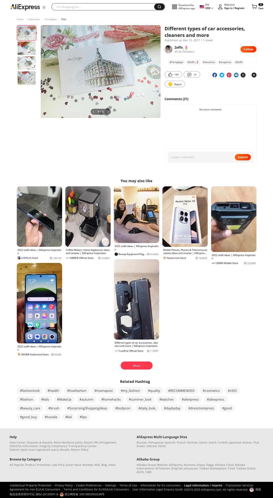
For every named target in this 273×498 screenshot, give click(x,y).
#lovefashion (76, 390)
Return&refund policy (68, 442)
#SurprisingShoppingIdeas (87, 408)
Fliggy (210, 465)
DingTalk (177, 468)
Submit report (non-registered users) (34, 450)
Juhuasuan (191, 468)
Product (30, 465)
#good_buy (28, 417)
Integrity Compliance (53, 446)
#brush (53, 408)
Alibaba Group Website (152, 465)
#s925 (232, 390)
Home (20, 19)
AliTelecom (162, 468)
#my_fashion (130, 390)
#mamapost (103, 390)
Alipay (201, 465)
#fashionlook (30, 390)
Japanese (235, 442)
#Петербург (176, 62)
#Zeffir (239, 62)
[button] (44, 7)
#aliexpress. (216, 399)
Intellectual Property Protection (31, 485)
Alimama (190, 465)
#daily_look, (147, 408)
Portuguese (156, 442)
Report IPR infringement (100, 442)
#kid (68, 417)
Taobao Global (245, 468)
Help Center (18, 442)
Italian (203, 442)
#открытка (225, 62)
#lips (83, 417)
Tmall (231, 468)
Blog (104, 465)
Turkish (223, 442)
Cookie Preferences (89, 485)
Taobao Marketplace (212, 468)
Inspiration (34, 19)
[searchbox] (104, 6)
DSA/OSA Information (24, 446)
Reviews (87, 465)
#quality (154, 390)
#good (227, 408)
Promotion (44, 465)
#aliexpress (190, 399)
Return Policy (79, 450)
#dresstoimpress (201, 408)
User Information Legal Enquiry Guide (157, 489)
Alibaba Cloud (224, 465)
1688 (148, 472)
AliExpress (176, 465)
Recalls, (65, 450)
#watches (166, 399)
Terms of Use (128, 485)
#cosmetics (211, 390)
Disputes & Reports (40, 442)
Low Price (58, 465)
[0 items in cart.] (257, 7)
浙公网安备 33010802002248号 (82, 494)
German (192, 442)
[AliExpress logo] (25, 7)
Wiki (97, 465)
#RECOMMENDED (181, 390)
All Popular (17, 465)
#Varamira (209, 62)
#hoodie (51, 417)
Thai (256, 442)
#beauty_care (30, 408)
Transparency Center (82, 446)
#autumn (86, 399)
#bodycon (122, 408)
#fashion (26, 399)
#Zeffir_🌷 (193, 62)
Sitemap (110, 485)
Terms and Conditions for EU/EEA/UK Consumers (96, 489)
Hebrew (151, 446)
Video (112, 465)
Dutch (213, 442)
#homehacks (111, 399)
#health (53, 390)
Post (63, 19)
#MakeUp (64, 399)
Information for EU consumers (160, 485)
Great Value (73, 465)
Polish (162, 446)
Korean (247, 442)
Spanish (170, 442)
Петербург (51, 19)
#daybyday (172, 408)
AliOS (140, 472)
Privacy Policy (64, 485)
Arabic (141, 446)
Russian (142, 442)
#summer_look (140, 399)
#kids (45, 399)
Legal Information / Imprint (203, 485)
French (181, 442)
